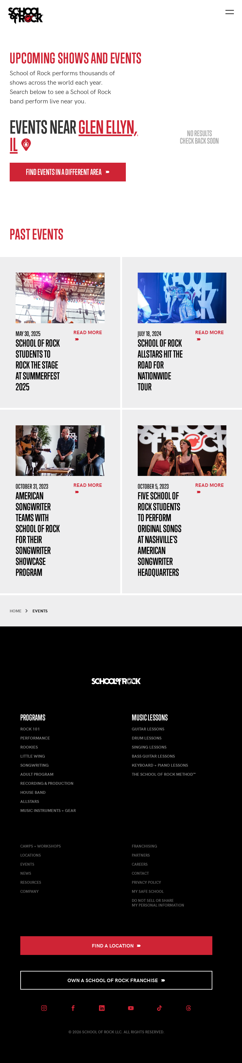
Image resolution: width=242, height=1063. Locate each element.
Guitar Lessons (148, 729)
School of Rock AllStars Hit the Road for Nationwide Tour (160, 365)
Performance (35, 738)
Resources (30, 882)
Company (29, 891)
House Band (33, 792)
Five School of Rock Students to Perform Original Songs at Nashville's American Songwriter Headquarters (159, 534)
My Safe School (148, 891)
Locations (30, 855)
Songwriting (34, 765)
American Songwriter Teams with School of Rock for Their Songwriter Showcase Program (38, 534)
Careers (140, 864)
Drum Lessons (146, 738)
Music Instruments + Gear (48, 810)
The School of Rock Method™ (163, 774)
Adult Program (36, 774)
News (25, 873)
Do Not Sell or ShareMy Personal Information (158, 902)
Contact (140, 873)
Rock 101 (30, 729)
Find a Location (116, 945)
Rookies (29, 747)
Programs (32, 717)
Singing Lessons (149, 747)
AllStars (29, 801)
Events (27, 864)
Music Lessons (150, 717)
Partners (141, 855)
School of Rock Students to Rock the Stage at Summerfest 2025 (38, 365)
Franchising (144, 845)
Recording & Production (46, 783)
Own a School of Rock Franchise (116, 980)
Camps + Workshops (40, 845)
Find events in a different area (68, 172)
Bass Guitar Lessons (153, 756)
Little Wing (32, 756)
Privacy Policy (146, 882)
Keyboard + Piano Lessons (160, 765)
